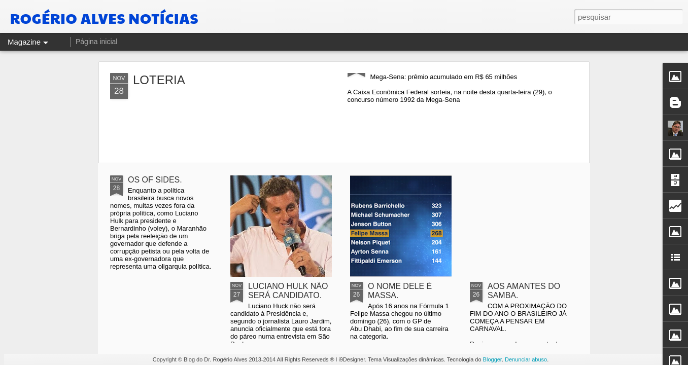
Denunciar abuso (526, 359)
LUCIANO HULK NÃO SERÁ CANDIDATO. (288, 291)
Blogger (492, 359)
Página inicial (97, 42)
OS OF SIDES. (155, 179)
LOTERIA (159, 80)
